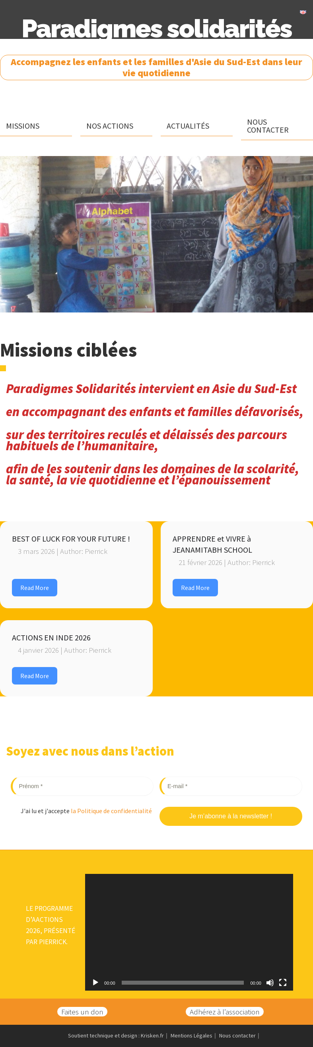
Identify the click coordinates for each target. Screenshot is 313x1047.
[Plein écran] (283, 983)
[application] (189, 932)
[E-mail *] (230, 786)
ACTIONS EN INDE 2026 (51, 637)
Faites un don (82, 1011)
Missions (22, 126)
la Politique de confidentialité (111, 811)
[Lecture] (95, 983)
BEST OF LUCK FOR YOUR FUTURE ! (71, 539)
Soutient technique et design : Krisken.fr (116, 1035)
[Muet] (270, 983)
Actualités (188, 126)
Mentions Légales (191, 1035)
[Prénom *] (82, 786)
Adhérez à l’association (225, 1011)
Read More (34, 588)
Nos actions (109, 126)
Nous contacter (268, 126)
